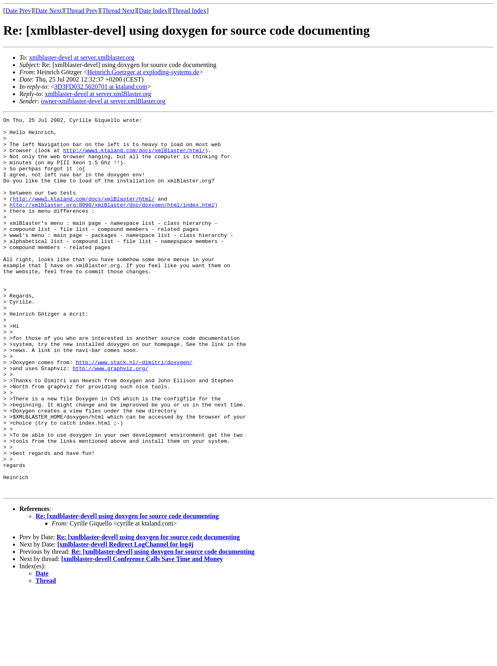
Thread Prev (82, 10)
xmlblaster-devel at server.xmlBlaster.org (98, 93)
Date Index (153, 10)
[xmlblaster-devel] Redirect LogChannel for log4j (125, 619)
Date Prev (18, 10)
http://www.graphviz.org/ (110, 419)
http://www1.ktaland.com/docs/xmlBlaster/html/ (134, 157)
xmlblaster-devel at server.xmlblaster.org (82, 57)
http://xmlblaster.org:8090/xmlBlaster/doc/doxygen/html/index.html (112, 222)
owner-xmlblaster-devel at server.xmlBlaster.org (103, 101)
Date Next (49, 10)
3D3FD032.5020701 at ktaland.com (100, 86)
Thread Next (118, 10)
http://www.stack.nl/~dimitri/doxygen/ (134, 411)
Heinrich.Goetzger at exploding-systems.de (143, 72)
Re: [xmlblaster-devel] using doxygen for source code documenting (127, 591)
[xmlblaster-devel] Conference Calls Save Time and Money (142, 633)
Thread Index (189, 10)
